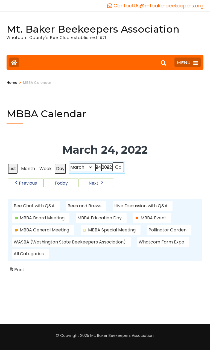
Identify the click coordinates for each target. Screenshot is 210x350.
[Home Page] (14, 62)
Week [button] (45, 168)
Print (16, 270)
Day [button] (60, 168)
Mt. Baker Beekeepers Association (93, 29)
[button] (25, 182)
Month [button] (28, 168)
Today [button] (61, 183)
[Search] (163, 63)
